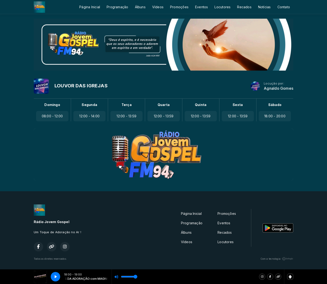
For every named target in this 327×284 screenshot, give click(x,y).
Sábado (274, 105)
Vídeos (158, 7)
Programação (117, 7)
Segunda (89, 105)
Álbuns (140, 7)
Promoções (179, 7)
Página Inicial (89, 7)
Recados (244, 7)
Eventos (201, 7)
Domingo (52, 105)
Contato (283, 7)
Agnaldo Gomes (278, 88)
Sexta (238, 105)
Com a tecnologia (276, 258)
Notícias (264, 7)
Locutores (222, 7)
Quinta (200, 105)
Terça (127, 105)
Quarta (164, 105)
